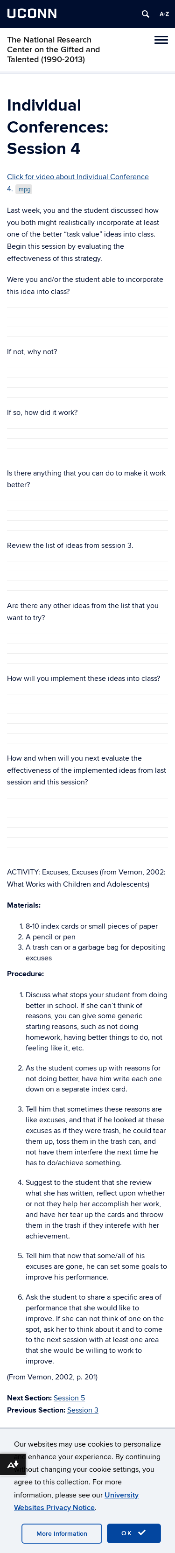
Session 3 (82, 1410)
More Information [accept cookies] (61, 1534)
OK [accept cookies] (134, 1533)
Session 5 (69, 1398)
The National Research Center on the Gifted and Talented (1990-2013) (53, 49)
